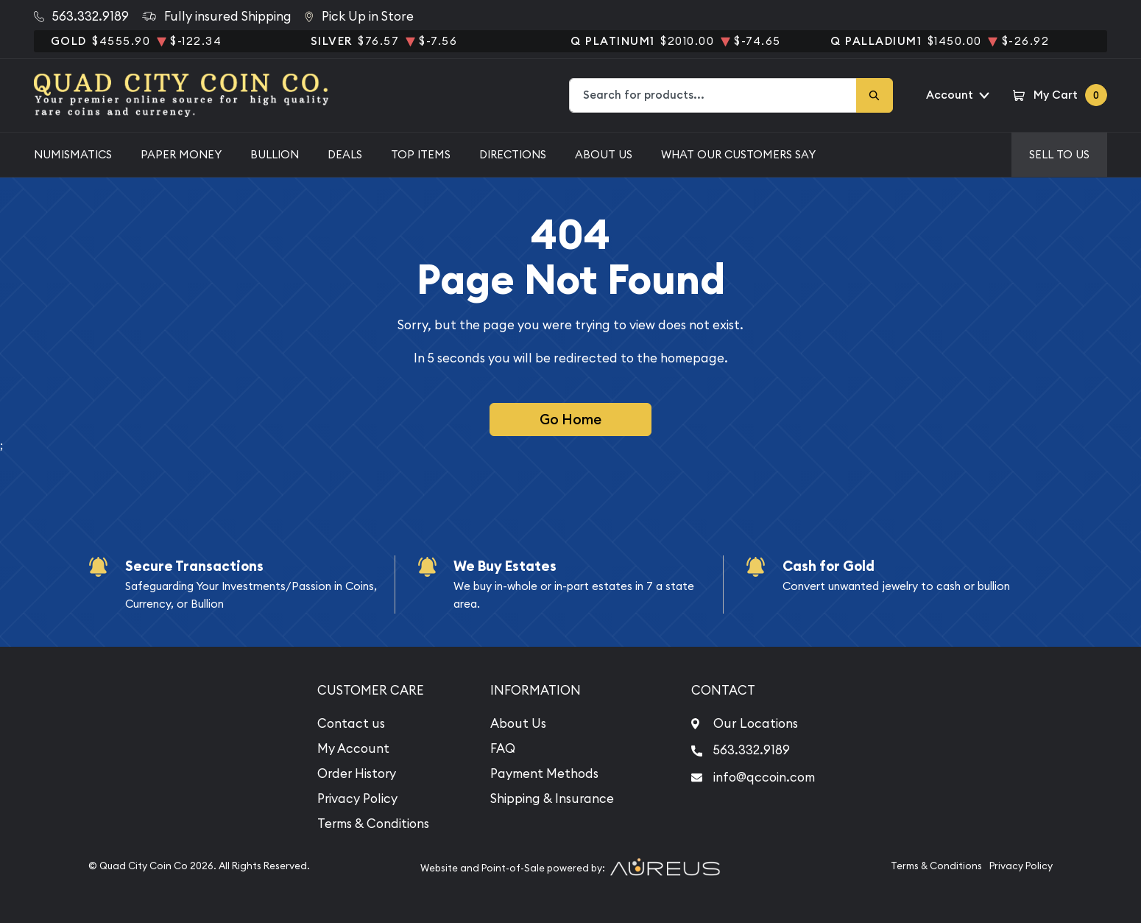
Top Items (421, 154)
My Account (353, 748)
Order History (356, 773)
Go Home (570, 419)
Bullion (274, 154)
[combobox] (713, 95)
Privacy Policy (357, 798)
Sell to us (1059, 154)
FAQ (502, 748)
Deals (345, 154)
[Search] (874, 95)
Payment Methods (544, 773)
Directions (512, 154)
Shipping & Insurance (552, 798)
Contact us (351, 723)
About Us (603, 154)
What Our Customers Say (738, 154)
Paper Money (181, 154)
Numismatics (73, 154)
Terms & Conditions (373, 823)
